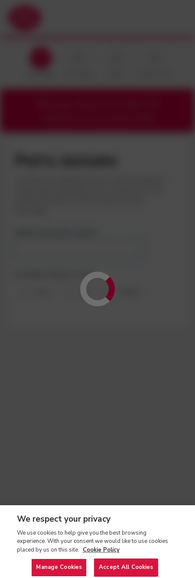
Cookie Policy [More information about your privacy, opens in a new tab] (101, 555)
